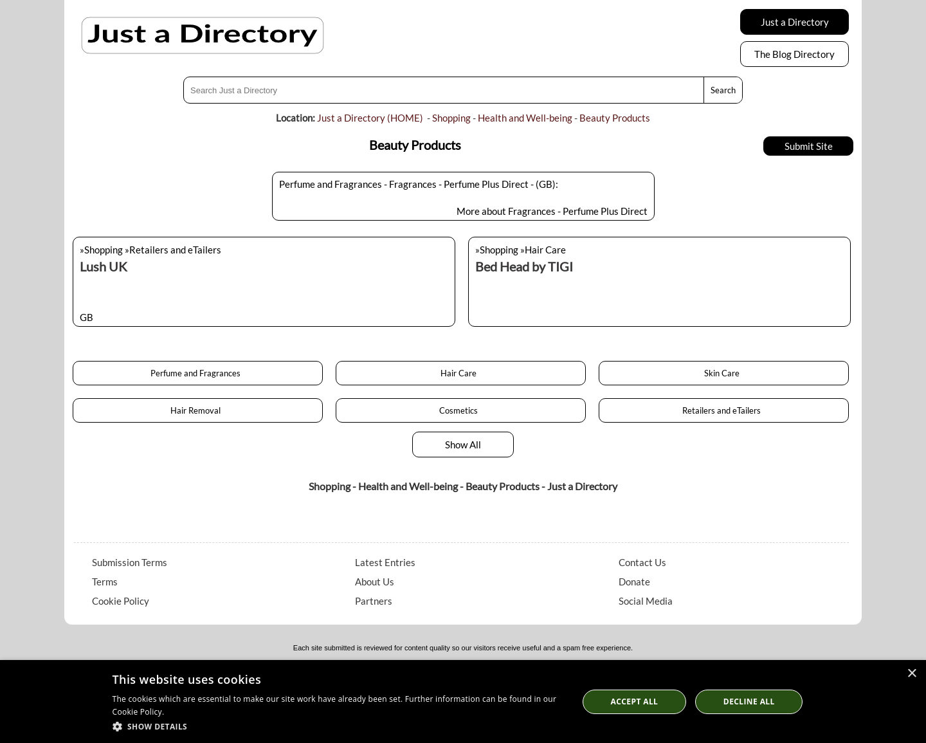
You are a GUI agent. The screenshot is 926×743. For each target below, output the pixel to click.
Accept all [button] (634, 701)
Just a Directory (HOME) (370, 118)
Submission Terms (129, 562)
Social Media (646, 601)
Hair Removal (197, 410)
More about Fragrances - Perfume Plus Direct (552, 211)
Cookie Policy (120, 601)
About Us (374, 581)
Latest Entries (385, 562)
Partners (373, 601)
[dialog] (463, 701)
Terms (105, 581)
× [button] (911, 674)
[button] (339, 726)
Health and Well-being (525, 118)
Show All (463, 444)
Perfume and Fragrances (197, 373)
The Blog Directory (794, 54)
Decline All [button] (749, 701)
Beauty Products (614, 118)
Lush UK (103, 266)
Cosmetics (460, 410)
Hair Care (460, 373)
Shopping (451, 118)
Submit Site (809, 146)
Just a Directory (795, 22)
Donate (634, 581)
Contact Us (642, 562)
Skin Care (723, 373)
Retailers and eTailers (723, 410)
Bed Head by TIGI (524, 266)
